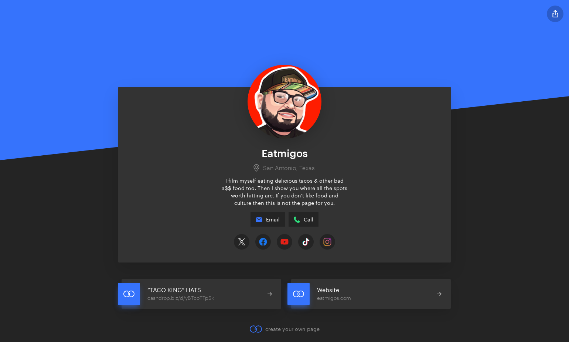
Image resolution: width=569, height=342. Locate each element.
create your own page (284, 329)
